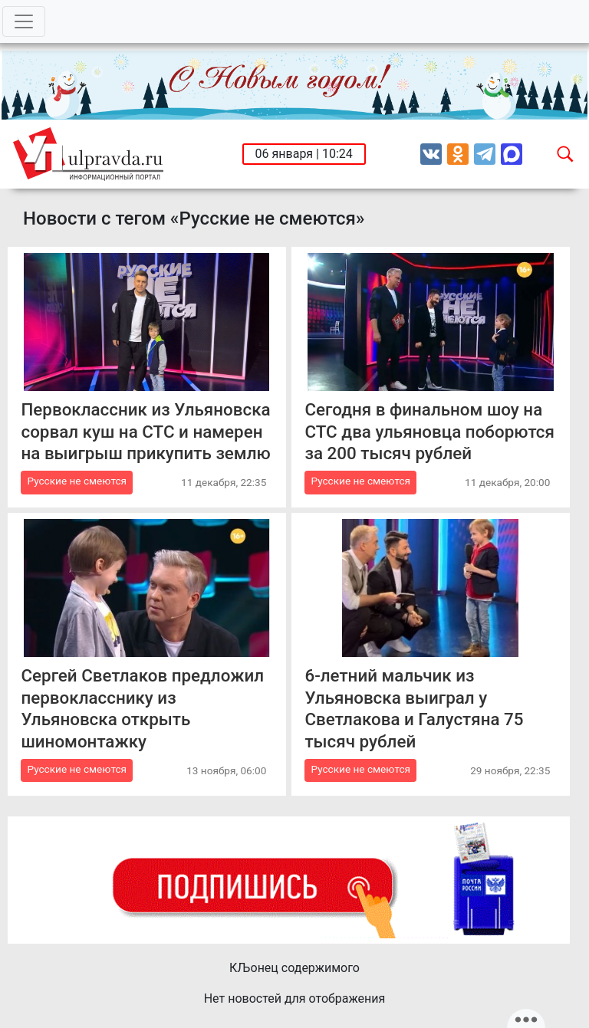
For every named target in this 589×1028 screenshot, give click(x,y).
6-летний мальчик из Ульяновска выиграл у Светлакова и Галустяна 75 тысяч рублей (413, 708)
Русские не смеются (77, 481)
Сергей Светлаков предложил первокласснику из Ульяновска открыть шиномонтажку (142, 708)
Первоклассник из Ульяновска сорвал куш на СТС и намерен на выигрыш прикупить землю (145, 431)
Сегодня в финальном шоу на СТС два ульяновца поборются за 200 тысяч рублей (429, 431)
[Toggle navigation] (23, 21)
